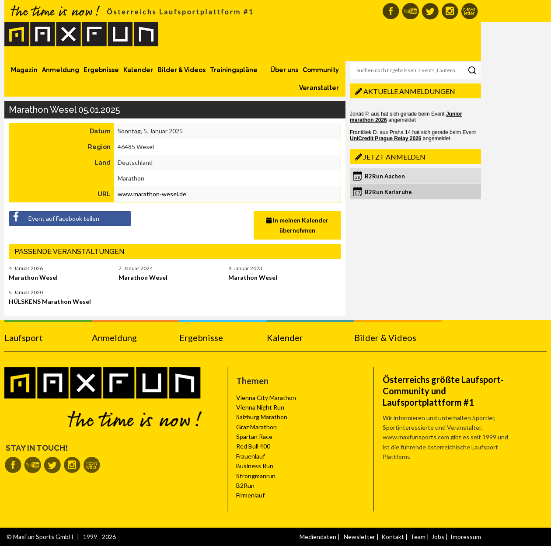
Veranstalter (319, 87)
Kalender (138, 69)
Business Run (254, 465)
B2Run (245, 485)
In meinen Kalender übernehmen (297, 224)
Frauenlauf (250, 456)
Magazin (24, 69)
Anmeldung (60, 69)
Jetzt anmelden (394, 157)
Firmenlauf (250, 495)
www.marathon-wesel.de (152, 194)
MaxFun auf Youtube (410, 11)
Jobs (438, 536)
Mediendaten (318, 536)
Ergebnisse (101, 69)
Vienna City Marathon (266, 397)
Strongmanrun (256, 476)
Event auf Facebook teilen (54, 217)
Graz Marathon (256, 427)
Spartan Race (254, 436)
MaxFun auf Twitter (430, 11)
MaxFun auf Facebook (390, 11)
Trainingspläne (234, 69)
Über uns (284, 69)
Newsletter (359, 536)
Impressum (465, 536)
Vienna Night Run (260, 407)
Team (417, 536)
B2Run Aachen (385, 176)
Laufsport (23, 337)
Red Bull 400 (253, 446)
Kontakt (392, 536)
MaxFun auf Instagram (449, 11)
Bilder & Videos (181, 69)
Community (321, 69)
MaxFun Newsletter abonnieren (469, 11)
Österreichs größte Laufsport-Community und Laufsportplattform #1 (443, 390)
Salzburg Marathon (261, 417)
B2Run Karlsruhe (388, 191)
